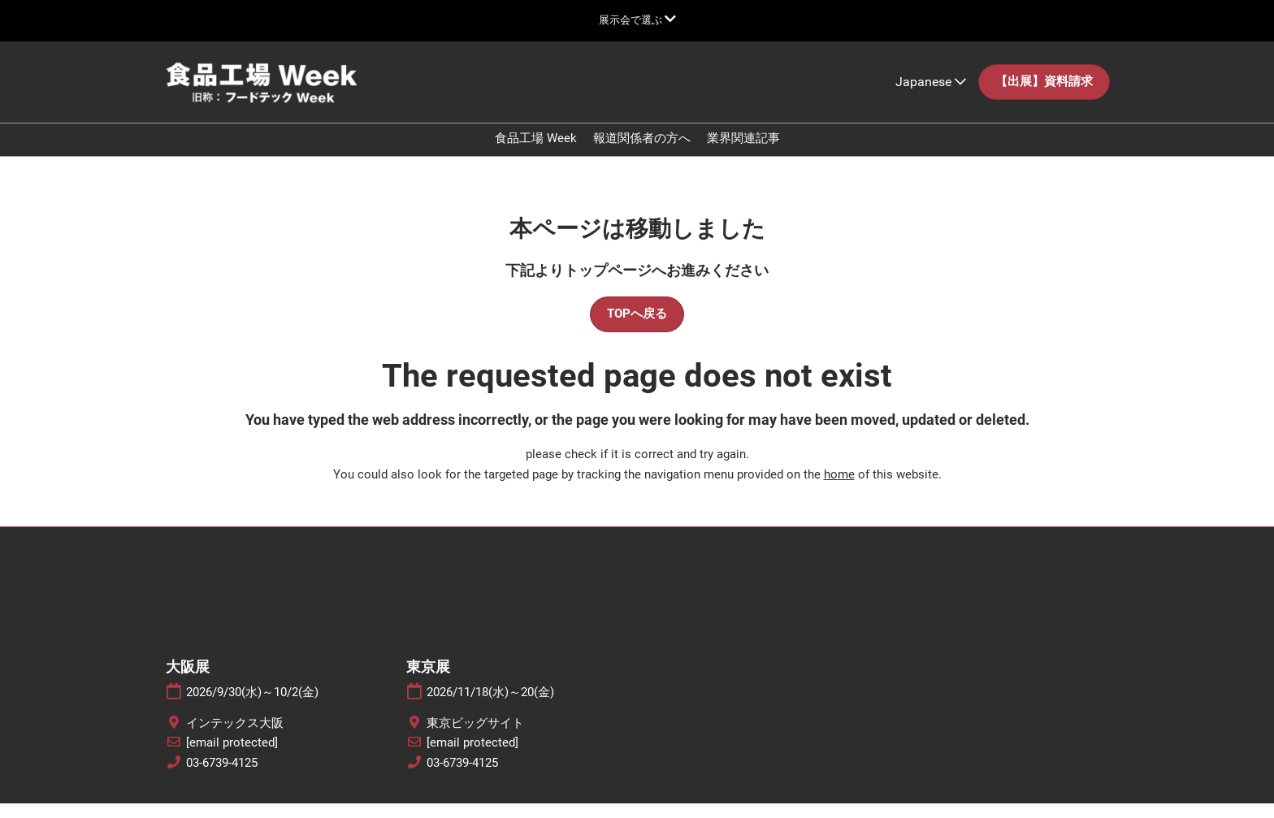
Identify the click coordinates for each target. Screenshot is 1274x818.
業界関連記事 (743, 153)
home (839, 489)
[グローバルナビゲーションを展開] (637, 20)
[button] (1044, 97)
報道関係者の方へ (642, 153)
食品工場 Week (536, 153)
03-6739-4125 (222, 777)
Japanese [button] (930, 97)
